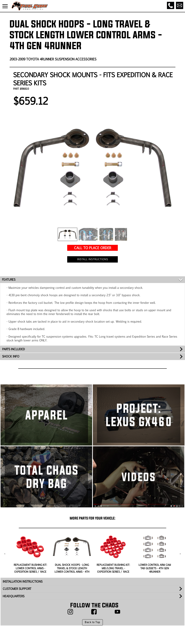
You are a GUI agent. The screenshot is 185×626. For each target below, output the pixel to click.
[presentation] (4, 554)
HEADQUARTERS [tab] (13, 596)
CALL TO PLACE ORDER (92, 247)
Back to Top (92, 622)
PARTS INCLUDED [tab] (13, 349)
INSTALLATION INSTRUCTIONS (22, 581)
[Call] (170, 5)
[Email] (179, 5)
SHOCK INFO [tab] (10, 356)
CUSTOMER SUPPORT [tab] (17, 589)
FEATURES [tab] (8, 279)
